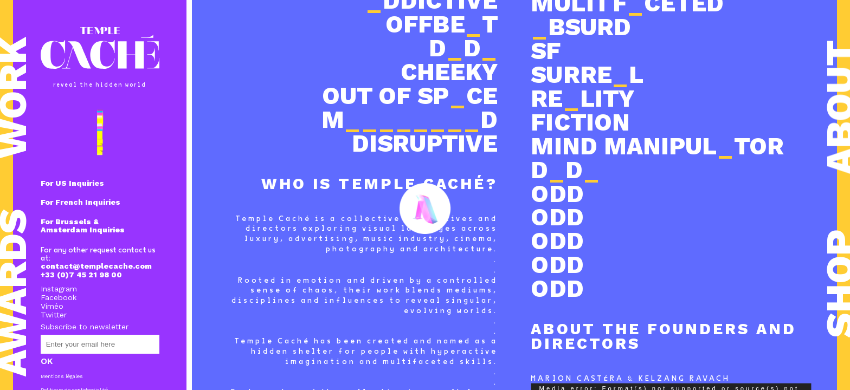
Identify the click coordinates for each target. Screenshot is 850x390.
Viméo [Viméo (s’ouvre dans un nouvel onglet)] (52, 306)
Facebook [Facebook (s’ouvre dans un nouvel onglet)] (58, 297)
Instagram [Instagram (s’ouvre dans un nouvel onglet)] (59, 288)
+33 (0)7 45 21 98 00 (81, 274)
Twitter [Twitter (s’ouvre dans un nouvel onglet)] (54, 314)
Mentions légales (62, 376)
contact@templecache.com (96, 266)
